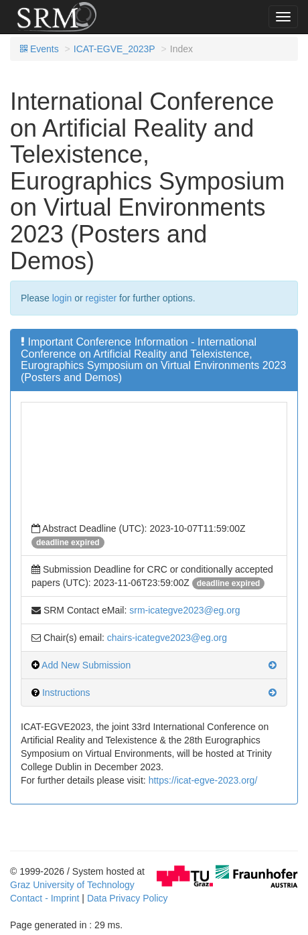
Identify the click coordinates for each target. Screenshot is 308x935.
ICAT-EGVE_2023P (114, 49)
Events (39, 49)
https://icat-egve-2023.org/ (203, 780)
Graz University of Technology (72, 884)
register (101, 298)
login (62, 298)
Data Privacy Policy (127, 898)
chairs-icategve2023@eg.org (167, 637)
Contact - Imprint (44, 898)
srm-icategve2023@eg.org (184, 610)
